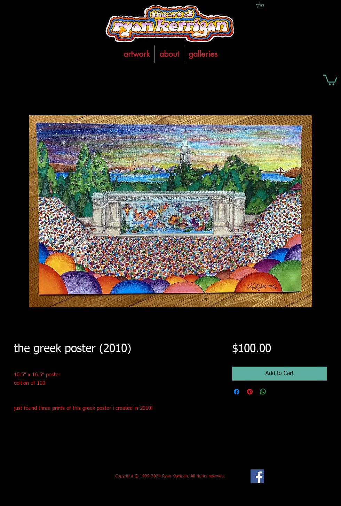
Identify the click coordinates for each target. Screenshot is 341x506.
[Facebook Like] (65, 476)
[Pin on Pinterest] (250, 392)
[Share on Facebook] (236, 392)
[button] (330, 79)
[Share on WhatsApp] (263, 392)
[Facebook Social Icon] (257, 476)
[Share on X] (276, 392)
